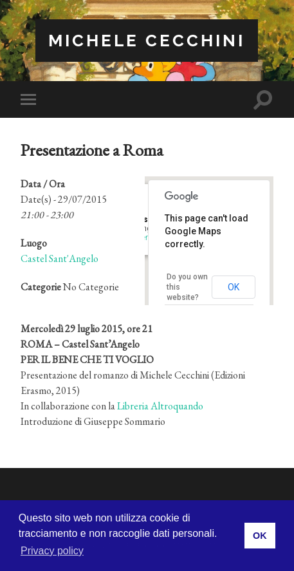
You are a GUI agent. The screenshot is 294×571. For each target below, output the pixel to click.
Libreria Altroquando (160, 406)
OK (233, 287)
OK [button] (260, 535)
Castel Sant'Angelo (59, 258)
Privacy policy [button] (52, 550)
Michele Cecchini (146, 40)
